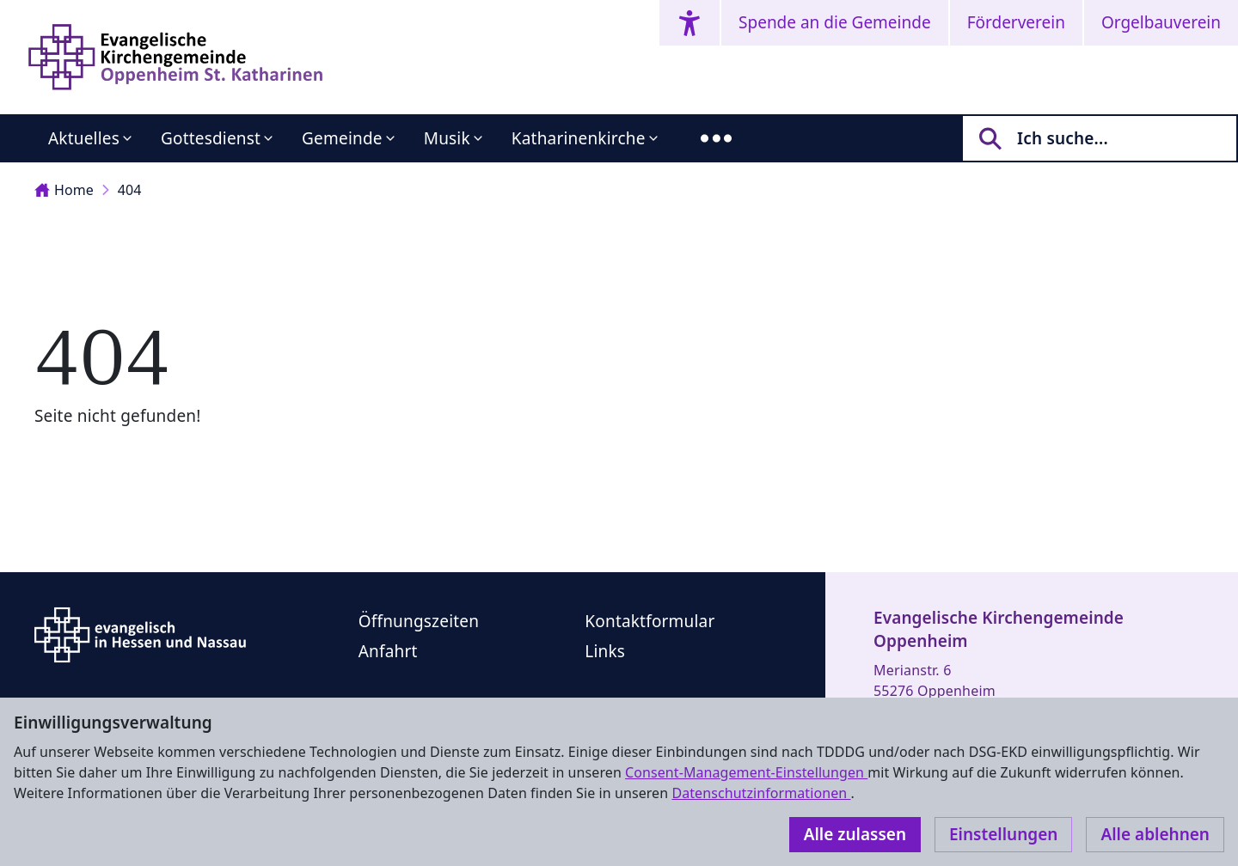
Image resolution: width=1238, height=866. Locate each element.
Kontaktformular (649, 621)
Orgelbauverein (1161, 22)
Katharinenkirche (579, 138)
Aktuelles (84, 138)
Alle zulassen (855, 834)
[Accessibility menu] (689, 23)
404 (130, 189)
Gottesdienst (210, 138)
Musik (447, 138)
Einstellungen (1003, 834)
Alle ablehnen (1155, 834)
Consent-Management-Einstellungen (746, 772)
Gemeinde (342, 138)
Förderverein (1016, 22)
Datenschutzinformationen (760, 793)
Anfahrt (388, 651)
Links (605, 651)
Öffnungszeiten (419, 621)
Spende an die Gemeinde (835, 22)
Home (64, 189)
